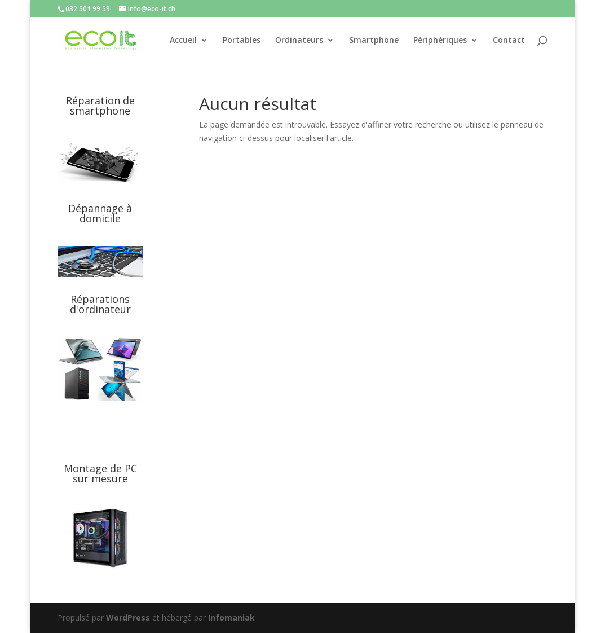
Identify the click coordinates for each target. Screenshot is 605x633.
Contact (509, 40)
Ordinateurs (299, 40)
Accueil (183, 40)
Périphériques (440, 40)
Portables (241, 40)
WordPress (128, 617)
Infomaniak (231, 617)
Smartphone (374, 40)
